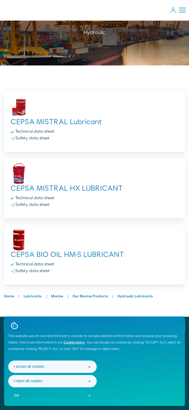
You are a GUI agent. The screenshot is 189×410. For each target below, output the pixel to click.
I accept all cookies (29, 366)
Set (16, 395)
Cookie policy (74, 342)
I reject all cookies (28, 381)
